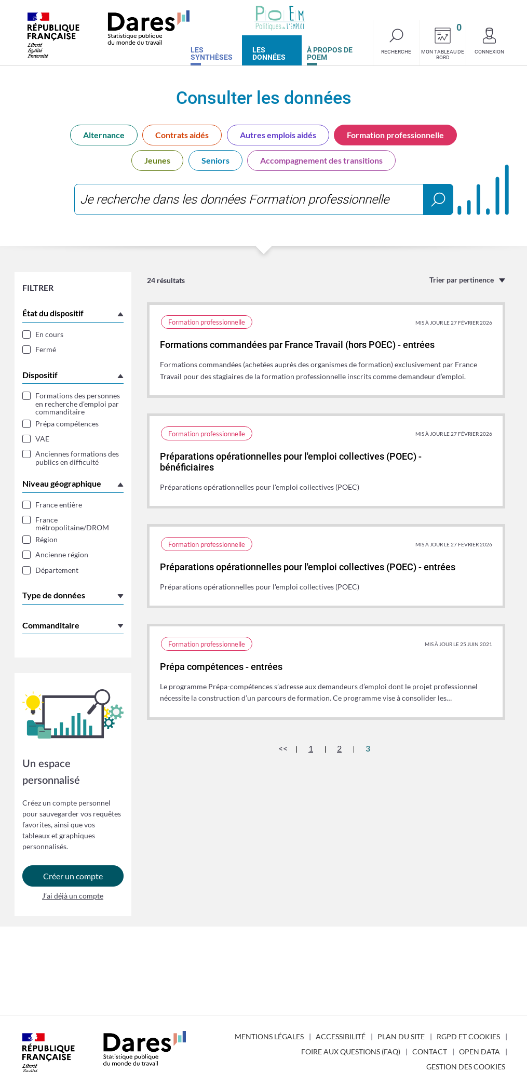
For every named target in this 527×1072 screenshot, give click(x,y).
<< (283, 748)
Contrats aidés (182, 135)
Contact (429, 1051)
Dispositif (40, 375)
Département (56, 570)
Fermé (45, 349)
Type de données (53, 595)
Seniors (215, 160)
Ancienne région (61, 554)
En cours (49, 334)
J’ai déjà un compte (72, 895)
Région (46, 539)
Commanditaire (50, 625)
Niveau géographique (61, 483)
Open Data (479, 1051)
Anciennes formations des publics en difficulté (77, 458)
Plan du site (401, 1036)
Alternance (104, 135)
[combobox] (263, 199)
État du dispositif (53, 313)
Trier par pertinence (461, 279)
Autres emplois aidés (278, 135)
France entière (58, 504)
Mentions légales (269, 1036)
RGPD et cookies (468, 1036)
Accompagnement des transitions (321, 160)
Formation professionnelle (395, 135)
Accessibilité (341, 1036)
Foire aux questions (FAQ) (350, 1051)
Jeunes (157, 160)
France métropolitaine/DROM (72, 524)
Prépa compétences (67, 423)
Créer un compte (73, 876)
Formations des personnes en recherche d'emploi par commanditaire (77, 404)
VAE (42, 439)
